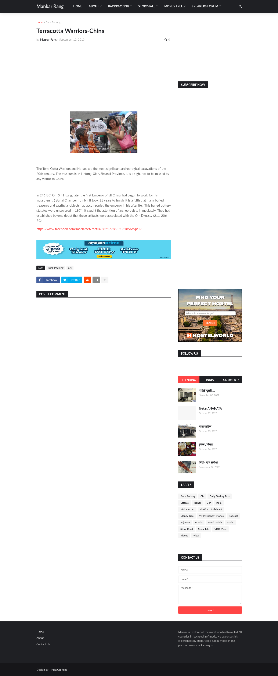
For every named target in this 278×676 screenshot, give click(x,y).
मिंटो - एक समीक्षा (208, 462)
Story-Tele (203, 529)
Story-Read (186, 529)
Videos (184, 535)
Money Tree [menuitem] (173, 6)
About (40, 638)
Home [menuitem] (77, 6)
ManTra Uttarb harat (211, 509)
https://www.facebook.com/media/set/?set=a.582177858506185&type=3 (89, 229)
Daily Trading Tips (220, 496)
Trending (189, 379)
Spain (230, 522)
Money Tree (187, 515)
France (197, 502)
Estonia (184, 502)
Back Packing (53, 22)
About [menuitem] (94, 6)
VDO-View (220, 529)
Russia (198, 522)
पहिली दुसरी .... (207, 390)
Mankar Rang (50, 6)
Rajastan (185, 522)
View (196, 535)
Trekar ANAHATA (210, 408)
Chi (70, 268)
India (210, 379)
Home (39, 22)
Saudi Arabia (215, 522)
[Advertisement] (103, 76)
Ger (209, 502)
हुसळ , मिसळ (206, 444)
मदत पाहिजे (205, 426)
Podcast (233, 515)
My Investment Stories (211, 515)
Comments (231, 379)
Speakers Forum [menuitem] (205, 6)
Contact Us (43, 644)
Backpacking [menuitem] (118, 6)
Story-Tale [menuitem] (146, 6)
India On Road (59, 669)
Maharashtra (187, 509)
